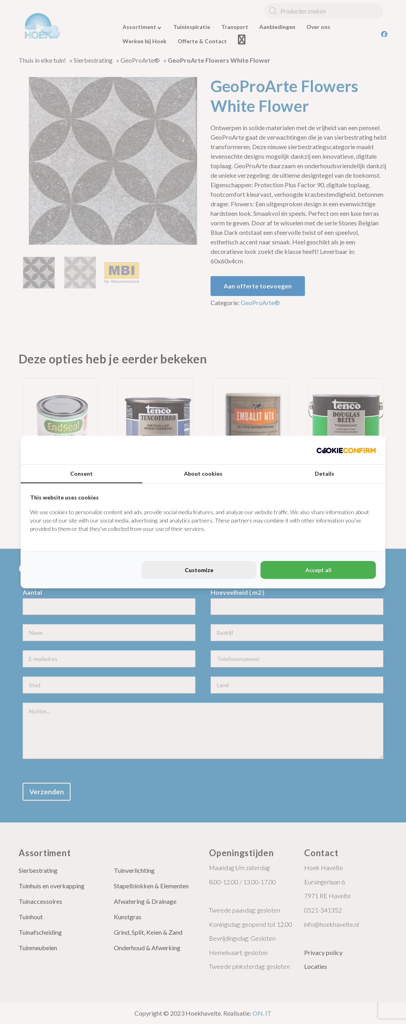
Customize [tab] (199, 570)
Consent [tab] (81, 473)
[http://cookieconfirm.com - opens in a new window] (346, 450)
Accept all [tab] (318, 570)
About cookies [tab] (203, 473)
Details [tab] (324, 473)
